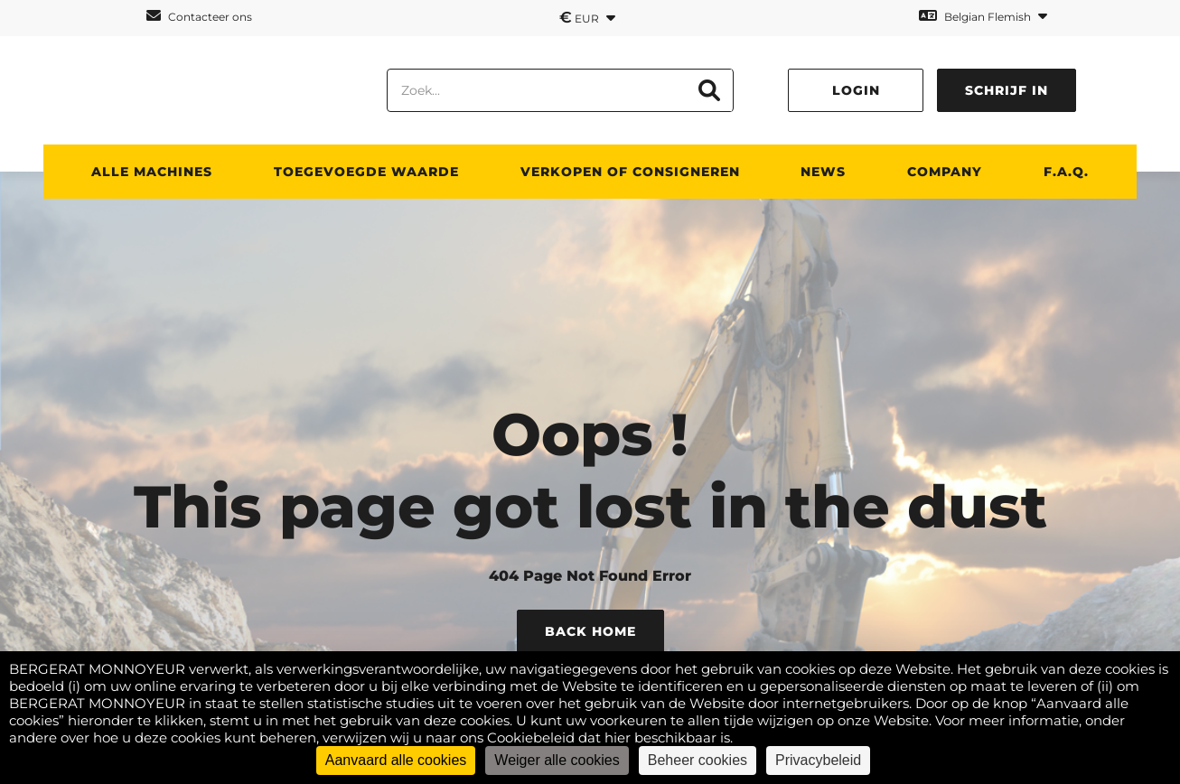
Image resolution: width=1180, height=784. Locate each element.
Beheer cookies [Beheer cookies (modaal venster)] (697, 760)
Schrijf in (1006, 90)
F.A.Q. (1066, 171)
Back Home (590, 631)
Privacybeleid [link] (818, 760)
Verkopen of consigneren (630, 171)
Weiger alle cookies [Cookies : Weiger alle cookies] (556, 760)
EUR (587, 17)
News (823, 171)
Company (944, 171)
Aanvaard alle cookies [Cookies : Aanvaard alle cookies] (396, 760)
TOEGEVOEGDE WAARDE (366, 171)
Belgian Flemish (983, 15)
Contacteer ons (199, 15)
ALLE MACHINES (151, 171)
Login (856, 90)
